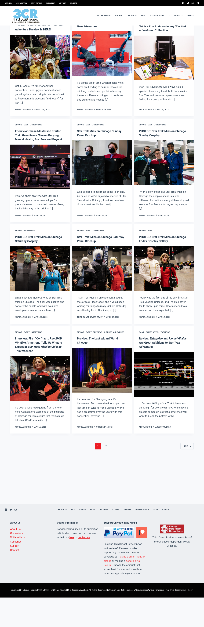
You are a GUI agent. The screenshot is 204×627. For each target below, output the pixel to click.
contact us (84, 567)
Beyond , (19, 41)
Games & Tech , (153, 41)
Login (190, 620)
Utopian (26, 620)
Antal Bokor (145, 135)
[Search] (198, 3)
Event (89, 41)
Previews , (98, 362)
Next (187, 476)
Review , (165, 41)
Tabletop (173, 41)
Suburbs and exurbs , (41, 41)
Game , (142, 41)
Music (179, 16)
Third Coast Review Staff (89, 347)
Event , (27, 41)
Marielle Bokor (23, 135)
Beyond (119, 16)
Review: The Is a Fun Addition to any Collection (162, 52)
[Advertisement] (102, 511)
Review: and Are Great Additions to (163, 372)
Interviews (36, 150)
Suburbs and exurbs (114, 362)
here (71, 567)
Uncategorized (22, 44)
